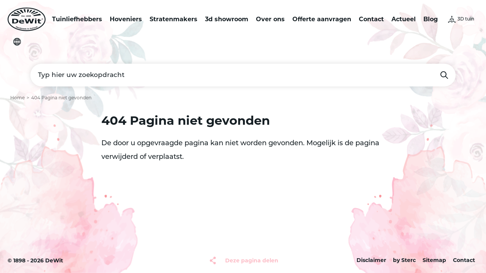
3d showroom (226, 19)
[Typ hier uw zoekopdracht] (243, 75)
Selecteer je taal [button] (17, 41)
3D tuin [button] (466, 19)
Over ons (270, 19)
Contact (371, 19)
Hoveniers (126, 19)
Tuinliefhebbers (77, 19)
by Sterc (404, 260)
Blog (430, 19)
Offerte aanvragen (321, 19)
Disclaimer (371, 260)
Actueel (403, 19)
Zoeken (444, 75)
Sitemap (434, 260)
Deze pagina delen (251, 260)
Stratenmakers (173, 19)
